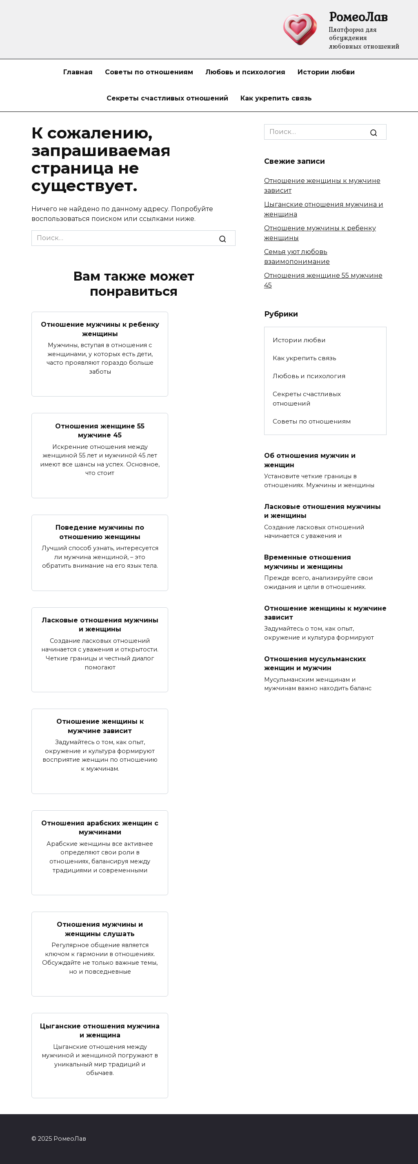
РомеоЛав (358, 16)
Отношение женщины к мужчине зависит (100, 726)
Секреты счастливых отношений (167, 98)
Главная (78, 72)
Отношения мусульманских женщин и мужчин (315, 663)
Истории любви (326, 72)
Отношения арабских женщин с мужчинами (99, 827)
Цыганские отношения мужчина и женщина (100, 1030)
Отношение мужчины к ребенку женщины (100, 329)
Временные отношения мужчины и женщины (307, 561)
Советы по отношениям (149, 72)
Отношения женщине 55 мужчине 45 (100, 430)
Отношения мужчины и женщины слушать (100, 929)
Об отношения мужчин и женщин (310, 460)
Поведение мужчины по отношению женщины (100, 532)
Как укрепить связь (276, 98)
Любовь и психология (245, 72)
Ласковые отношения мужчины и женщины (100, 624)
